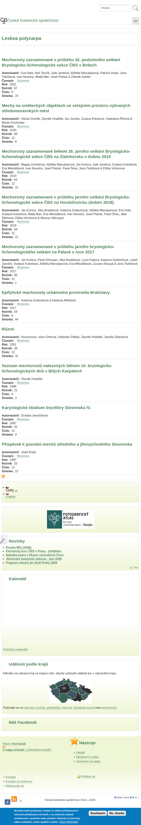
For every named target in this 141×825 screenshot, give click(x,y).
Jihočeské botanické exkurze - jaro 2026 (34, 558)
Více (135, 567)
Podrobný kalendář (15, 649)
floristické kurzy (84, 707)
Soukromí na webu (88, 761)
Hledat (80, 752)
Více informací (68, 821)
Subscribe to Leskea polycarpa (3, 476)
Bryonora (23, 80)
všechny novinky (34, 707)
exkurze (67, 707)
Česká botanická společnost (32, 20)
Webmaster (15, 785)
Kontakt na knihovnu (19, 781)
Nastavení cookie (87, 757)
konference (109, 707)
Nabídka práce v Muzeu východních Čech (35, 555)
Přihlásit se (88, 776)
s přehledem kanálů (27, 749)
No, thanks (116, 813)
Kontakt (11, 777)
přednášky (53, 707)
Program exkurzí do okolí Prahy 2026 (31, 562)
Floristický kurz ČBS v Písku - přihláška (33, 551)
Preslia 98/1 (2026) (18, 547)
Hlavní (14, 743)
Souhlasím (97, 813)
